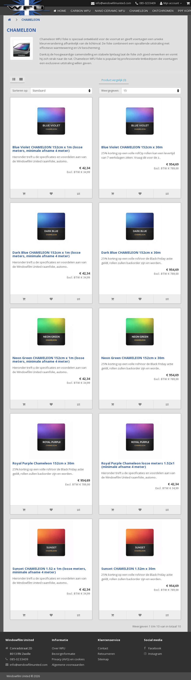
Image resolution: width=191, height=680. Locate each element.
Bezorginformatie (63, 654)
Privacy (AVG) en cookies (68, 659)
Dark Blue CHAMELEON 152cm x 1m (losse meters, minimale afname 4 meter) (46, 254)
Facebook (154, 648)
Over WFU (58, 648)
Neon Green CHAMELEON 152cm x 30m (132, 358)
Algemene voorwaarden (68, 665)
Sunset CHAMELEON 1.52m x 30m (128, 568)
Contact (103, 648)
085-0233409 (19, 659)
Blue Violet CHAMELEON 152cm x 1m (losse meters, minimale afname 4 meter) (47, 149)
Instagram (155, 654)
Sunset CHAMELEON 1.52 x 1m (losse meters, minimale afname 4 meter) (49, 570)
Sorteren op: (20, 90)
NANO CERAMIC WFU (110, 10)
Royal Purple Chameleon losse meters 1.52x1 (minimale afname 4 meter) (138, 465)
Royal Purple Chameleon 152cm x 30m (43, 463)
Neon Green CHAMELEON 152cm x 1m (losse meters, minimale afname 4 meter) (48, 360)
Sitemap (103, 659)
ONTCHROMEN (162, 10)
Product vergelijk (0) (114, 80)
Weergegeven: (110, 90)
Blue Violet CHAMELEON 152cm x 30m (132, 147)
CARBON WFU (81, 10)
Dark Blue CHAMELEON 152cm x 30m (131, 252)
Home (62, 10)
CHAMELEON (139, 10)
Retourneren (106, 654)
